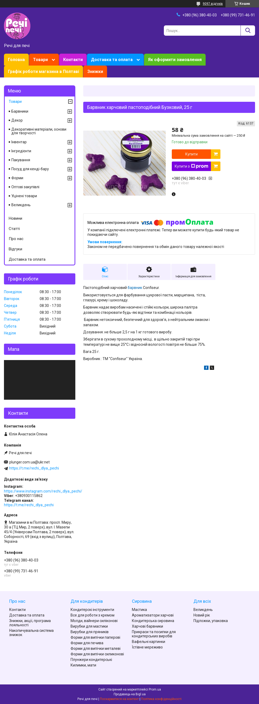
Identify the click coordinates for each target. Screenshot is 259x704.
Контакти (73, 59)
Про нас (16, 238)
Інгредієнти (21, 151)
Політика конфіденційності (161, 699)
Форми (17, 178)
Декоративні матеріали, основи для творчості (38, 131)
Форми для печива (87, 643)
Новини (15, 218)
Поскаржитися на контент (119, 699)
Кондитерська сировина (153, 621)
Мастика (139, 610)
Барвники (19, 111)
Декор (17, 120)
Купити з (191, 166)
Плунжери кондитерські (91, 659)
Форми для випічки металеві (96, 648)
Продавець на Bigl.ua (130, 694)
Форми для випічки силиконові (97, 654)
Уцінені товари (24, 196)
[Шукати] (247, 30)
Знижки (95, 71)
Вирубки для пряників (90, 632)
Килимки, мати (83, 665)
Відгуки (15, 249)
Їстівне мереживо (147, 647)
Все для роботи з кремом (92, 615)
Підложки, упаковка (210, 621)
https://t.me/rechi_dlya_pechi (34, 468)
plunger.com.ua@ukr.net (29, 462)
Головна (16, 59)
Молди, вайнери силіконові (94, 621)
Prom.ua (155, 689)
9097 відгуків (213, 4)
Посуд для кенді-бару (30, 169)
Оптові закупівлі (25, 187)
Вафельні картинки (148, 641)
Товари (40, 59)
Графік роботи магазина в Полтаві (43, 71)
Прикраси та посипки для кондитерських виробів (154, 634)
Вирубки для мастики (89, 626)
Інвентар (19, 142)
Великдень (21, 205)
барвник (135, 288)
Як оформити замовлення (175, 59)
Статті (14, 228)
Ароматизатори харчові (153, 615)
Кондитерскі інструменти (92, 610)
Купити (191, 154)
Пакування (20, 160)
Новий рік (201, 615)
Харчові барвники (147, 626)
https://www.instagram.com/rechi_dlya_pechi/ (43, 491)
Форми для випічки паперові (95, 637)
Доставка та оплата (112, 59)
